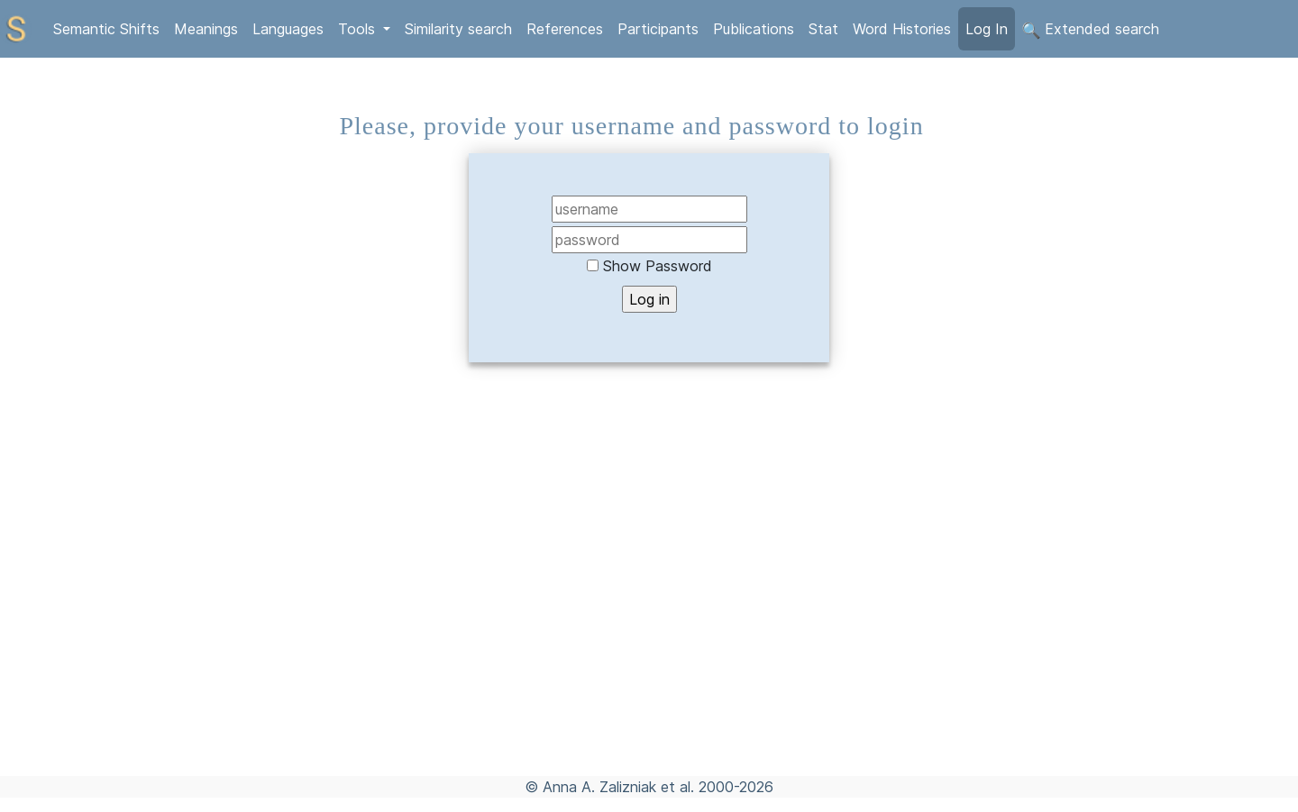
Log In (986, 29)
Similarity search (458, 29)
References (564, 29)
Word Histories (902, 29)
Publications (753, 29)
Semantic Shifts (106, 29)
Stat (823, 29)
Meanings (206, 29)
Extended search (1090, 30)
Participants (658, 29)
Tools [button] (358, 29)
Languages (288, 29)
